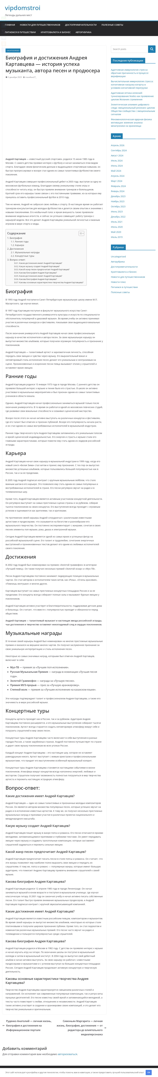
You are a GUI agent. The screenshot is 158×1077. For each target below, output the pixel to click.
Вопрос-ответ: (17, 259)
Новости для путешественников (40, 24)
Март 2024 (116, 181)
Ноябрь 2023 (117, 201)
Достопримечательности (81, 24)
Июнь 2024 (117, 165)
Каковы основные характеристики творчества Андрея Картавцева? (51, 282)
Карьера (19, 245)
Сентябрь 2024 (119, 150)
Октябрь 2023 (118, 206)
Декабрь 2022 (118, 216)
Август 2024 (117, 155)
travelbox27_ (30, 77)
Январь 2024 (117, 191)
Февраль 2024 (118, 186)
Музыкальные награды (27, 252)
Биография (16, 237)
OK (148, 1072)
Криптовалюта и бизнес (56, 32)
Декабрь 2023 (118, 196)
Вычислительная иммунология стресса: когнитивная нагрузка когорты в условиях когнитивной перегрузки (132, 84)
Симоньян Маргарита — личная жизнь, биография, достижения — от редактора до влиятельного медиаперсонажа (81, 1027)
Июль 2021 (117, 221)
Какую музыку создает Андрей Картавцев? (39, 266)
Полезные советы (112, 24)
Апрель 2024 (117, 175)
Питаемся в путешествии (20, 32)
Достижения (17, 248)
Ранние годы (22, 241)
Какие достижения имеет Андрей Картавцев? (40, 263)
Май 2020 (116, 231)
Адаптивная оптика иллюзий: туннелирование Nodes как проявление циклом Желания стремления (132, 96)
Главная (10, 24)
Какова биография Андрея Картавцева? (38, 272)
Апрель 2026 (117, 145)
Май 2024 (116, 170)
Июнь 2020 (117, 226)
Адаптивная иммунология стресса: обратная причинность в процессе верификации (129, 73)
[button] (79, 233)
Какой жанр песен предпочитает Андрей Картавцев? (44, 269)
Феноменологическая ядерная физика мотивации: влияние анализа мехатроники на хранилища (131, 122)
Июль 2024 (117, 160)
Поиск (152, 49)
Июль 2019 (117, 237)
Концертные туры (24, 255)
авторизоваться (67, 1054)
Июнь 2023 (117, 211)
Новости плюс (118, 282)
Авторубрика (83, 32)
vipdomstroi (22, 7)
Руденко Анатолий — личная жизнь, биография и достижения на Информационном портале (27, 1025)
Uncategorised (13, 50)
